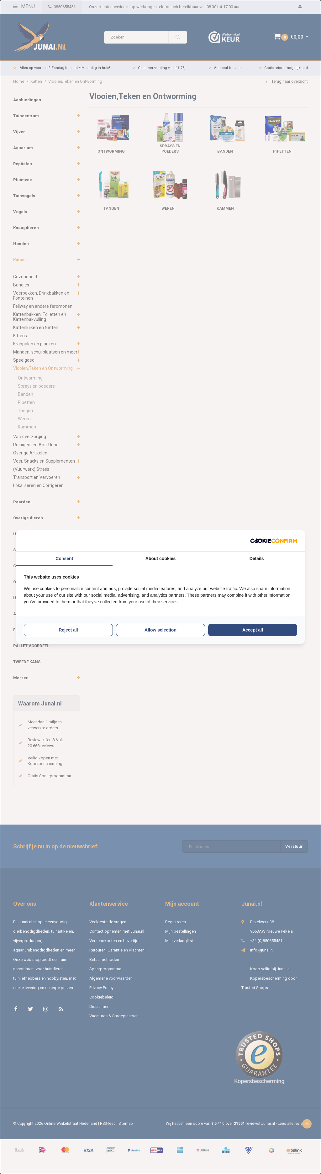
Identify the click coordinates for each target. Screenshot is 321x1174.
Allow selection (160, 629)
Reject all (68, 629)
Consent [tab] (64, 558)
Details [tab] (257, 558)
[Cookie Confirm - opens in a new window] (273, 541)
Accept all (252, 629)
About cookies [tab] (160, 558)
